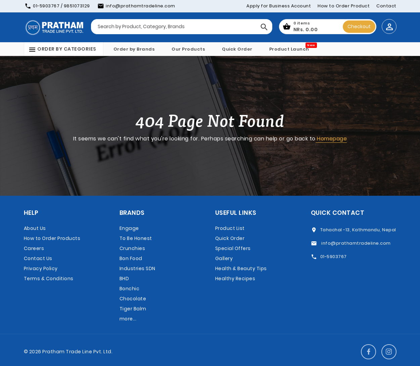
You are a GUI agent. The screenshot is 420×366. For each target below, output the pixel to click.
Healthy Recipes (235, 278)
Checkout (359, 26)
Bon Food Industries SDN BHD (137, 268)
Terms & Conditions (49, 278)
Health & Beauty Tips (241, 268)
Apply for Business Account (278, 6)
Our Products (188, 49)
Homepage (331, 138)
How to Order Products (52, 238)
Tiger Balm (133, 308)
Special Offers (233, 248)
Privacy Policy (41, 268)
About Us (35, 228)
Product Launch (289, 49)
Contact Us (38, 258)
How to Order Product (344, 6)
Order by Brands (134, 49)
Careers (34, 248)
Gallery (224, 258)
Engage (129, 228)
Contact (386, 6)
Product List (230, 228)
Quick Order (237, 49)
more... (128, 318)
